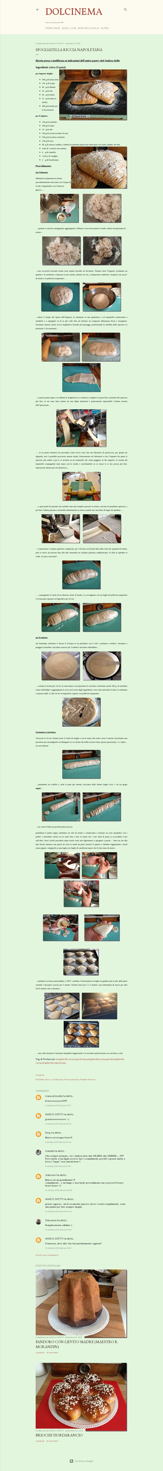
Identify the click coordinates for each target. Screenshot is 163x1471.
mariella (49, 1151)
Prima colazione (71, 1079)
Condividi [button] (40, 1075)
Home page (52, 28)
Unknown (50, 1175)
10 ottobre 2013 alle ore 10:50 (58, 1230)
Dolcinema (74, 12)
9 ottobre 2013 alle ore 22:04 (58, 1166)
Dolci (47, 1079)
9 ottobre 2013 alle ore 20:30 (58, 1124)
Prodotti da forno (87, 1079)
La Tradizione (56, 1079)
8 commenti (52, 1352)
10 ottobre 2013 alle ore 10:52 (58, 1248)
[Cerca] (125, 9)
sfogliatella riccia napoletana (71, 1059)
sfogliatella (93, 1059)
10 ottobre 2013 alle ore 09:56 (58, 1190)
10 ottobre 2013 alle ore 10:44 (58, 1211)
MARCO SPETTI (54, 1114)
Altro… (105, 28)
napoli (108, 1059)
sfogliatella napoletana (54, 1062)
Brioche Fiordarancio (59, 1435)
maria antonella (53, 1096)
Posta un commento (47, 1255)
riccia (102, 1059)
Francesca (50, 1220)
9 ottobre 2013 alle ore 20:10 (58, 1105)
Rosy (48, 1132)
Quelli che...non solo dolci (80, 28)
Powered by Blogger (81, 1461)
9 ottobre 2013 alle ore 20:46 (58, 1142)
